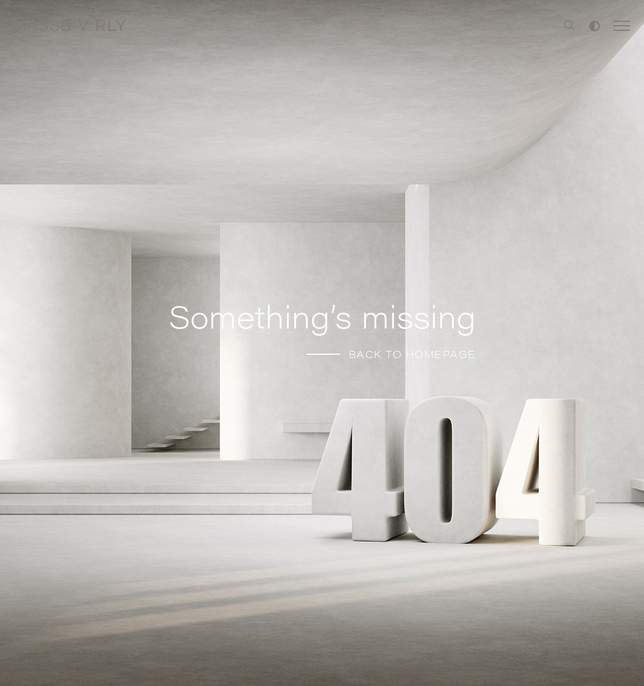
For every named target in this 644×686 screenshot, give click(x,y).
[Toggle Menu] (621, 26)
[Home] (70, 26)
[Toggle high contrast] (594, 26)
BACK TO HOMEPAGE (412, 354)
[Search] (570, 26)
